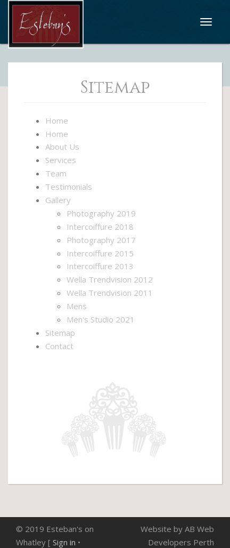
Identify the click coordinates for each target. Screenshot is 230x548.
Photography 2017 (101, 240)
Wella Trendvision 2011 (110, 292)
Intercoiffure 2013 (100, 266)
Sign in (64, 542)
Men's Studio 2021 (101, 319)
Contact (59, 346)
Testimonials (68, 186)
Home (56, 120)
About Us (62, 146)
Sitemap (60, 332)
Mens (77, 306)
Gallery (58, 200)
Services (60, 160)
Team (56, 173)
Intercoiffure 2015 (100, 253)
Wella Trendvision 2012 (110, 279)
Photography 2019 (101, 213)
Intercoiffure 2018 (100, 226)
